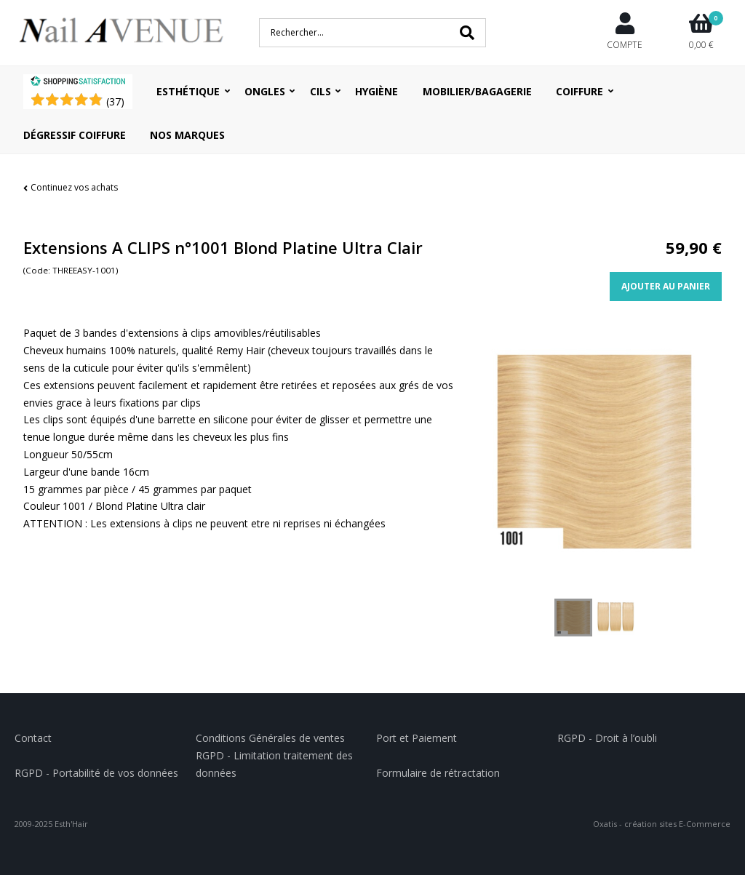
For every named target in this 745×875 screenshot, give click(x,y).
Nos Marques (187, 135)
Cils (320, 91)
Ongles (264, 91)
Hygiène (376, 91)
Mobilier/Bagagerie (477, 91)
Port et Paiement (416, 738)
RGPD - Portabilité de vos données (96, 773)
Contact (33, 738)
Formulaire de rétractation (438, 773)
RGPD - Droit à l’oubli (607, 738)
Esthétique (188, 91)
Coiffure (579, 91)
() (115, 101)
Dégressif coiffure (74, 135)
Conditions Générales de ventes (270, 738)
